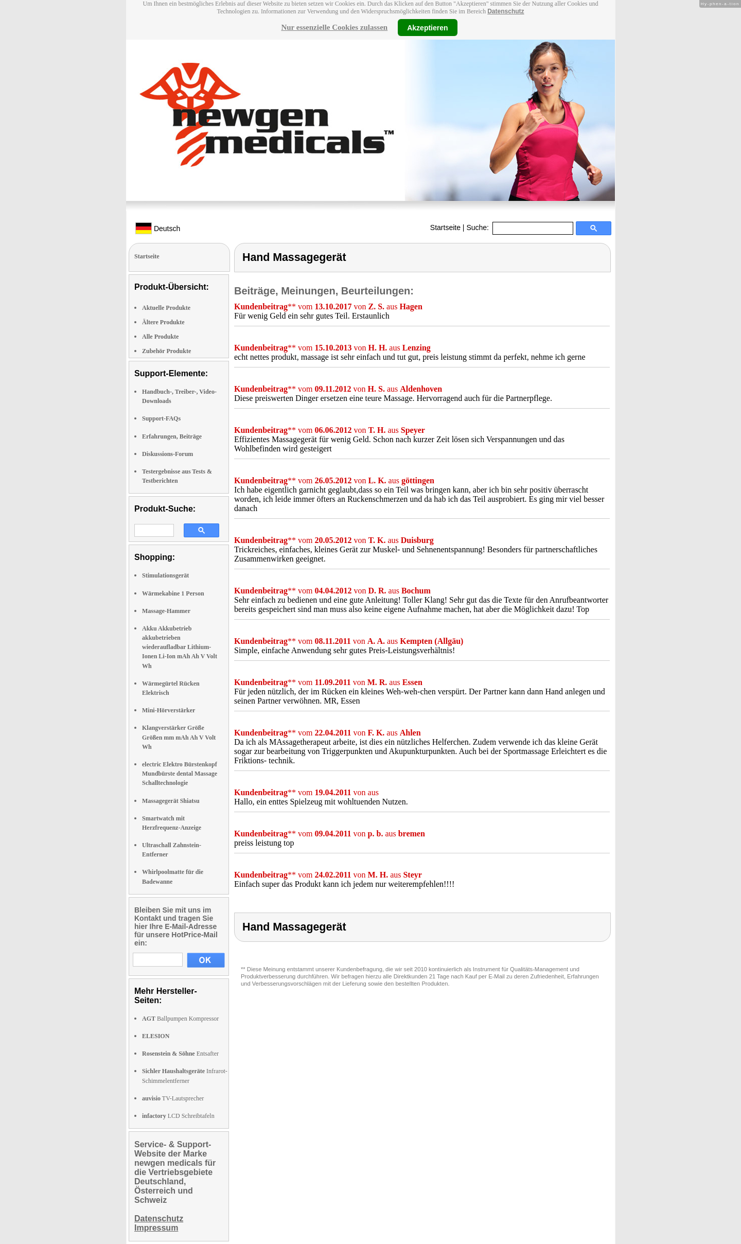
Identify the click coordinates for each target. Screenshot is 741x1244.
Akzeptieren (427, 27)
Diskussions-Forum (167, 454)
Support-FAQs (161, 418)
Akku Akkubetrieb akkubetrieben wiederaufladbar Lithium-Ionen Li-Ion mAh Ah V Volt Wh (179, 647)
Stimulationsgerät (165, 575)
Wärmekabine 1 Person (173, 593)
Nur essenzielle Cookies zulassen (334, 27)
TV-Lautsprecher (173, 1098)
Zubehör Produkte (166, 351)
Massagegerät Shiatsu (171, 800)
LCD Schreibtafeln (178, 1115)
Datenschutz (505, 11)
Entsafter (180, 1053)
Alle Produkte (160, 336)
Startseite (445, 227)
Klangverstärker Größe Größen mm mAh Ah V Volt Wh (179, 737)
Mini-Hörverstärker (168, 710)
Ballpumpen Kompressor (180, 1018)
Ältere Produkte (163, 322)
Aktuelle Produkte (166, 307)
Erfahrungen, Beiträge (172, 436)
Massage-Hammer (166, 611)
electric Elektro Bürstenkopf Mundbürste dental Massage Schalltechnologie (179, 773)
